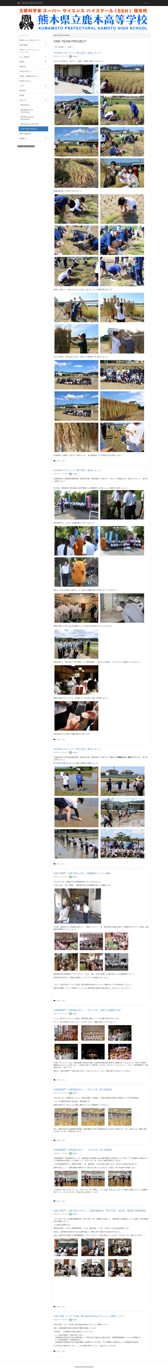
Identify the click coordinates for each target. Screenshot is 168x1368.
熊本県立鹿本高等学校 (32, 3)
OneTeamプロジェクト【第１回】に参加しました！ (78, 749)
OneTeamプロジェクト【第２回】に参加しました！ (78, 470)
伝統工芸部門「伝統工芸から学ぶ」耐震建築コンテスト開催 (82, 873)
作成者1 (73, 56)
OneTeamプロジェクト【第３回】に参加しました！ (78, 53)
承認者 (73, 877)
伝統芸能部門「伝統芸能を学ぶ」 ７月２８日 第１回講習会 (83, 1150)
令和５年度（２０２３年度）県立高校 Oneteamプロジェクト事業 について (89, 1316)
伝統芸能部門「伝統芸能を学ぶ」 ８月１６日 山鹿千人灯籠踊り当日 (87, 1010)
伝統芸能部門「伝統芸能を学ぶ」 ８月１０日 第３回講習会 (83, 1089)
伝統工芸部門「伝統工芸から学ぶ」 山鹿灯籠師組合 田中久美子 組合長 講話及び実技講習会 (100, 1210)
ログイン (147, 3)
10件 (70, 47)
